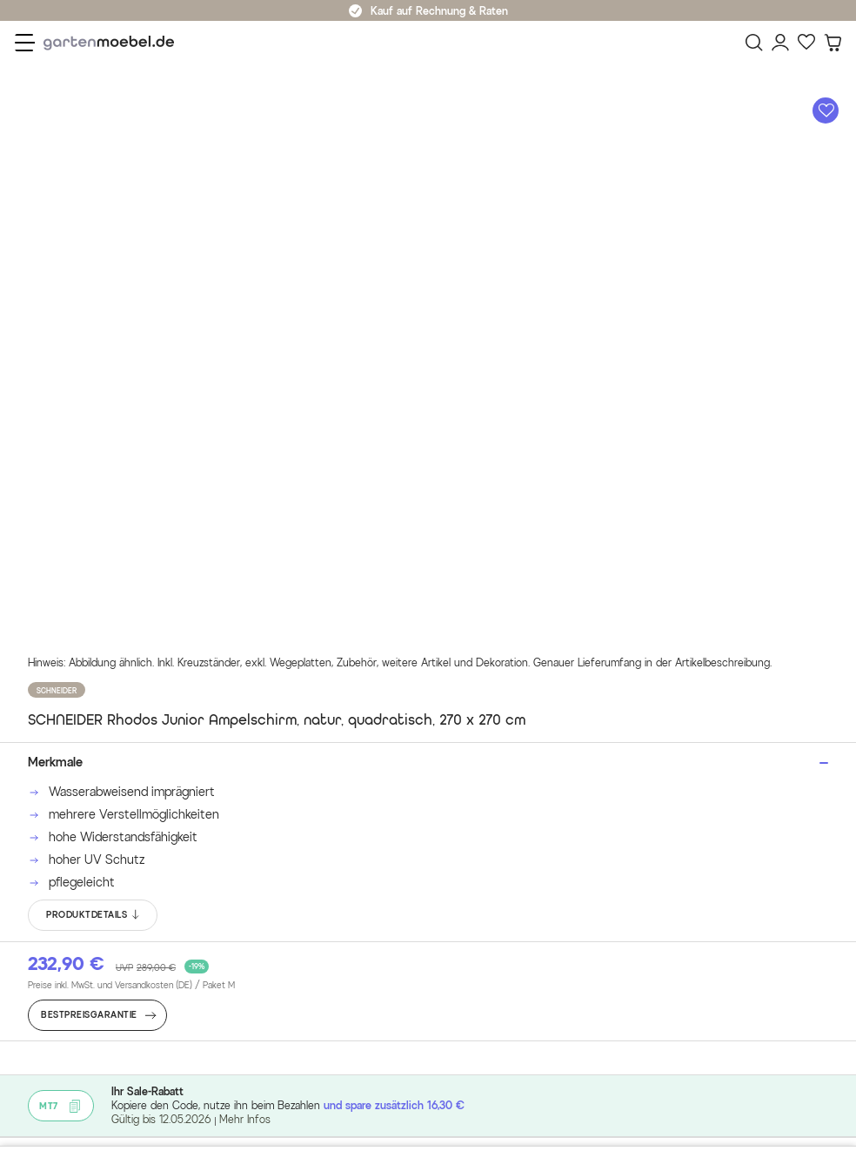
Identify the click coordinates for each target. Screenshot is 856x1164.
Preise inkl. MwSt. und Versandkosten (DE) (131, 985)
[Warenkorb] (832, 42)
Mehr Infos (245, 1119)
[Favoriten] (806, 42)
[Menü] (25, 42)
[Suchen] (754, 42)
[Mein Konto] (780, 42)
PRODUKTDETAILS (93, 915)
